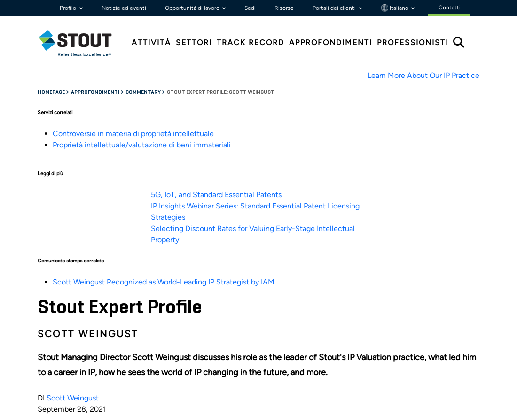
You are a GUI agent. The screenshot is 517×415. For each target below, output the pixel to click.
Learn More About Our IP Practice (423, 75)
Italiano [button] (395, 8)
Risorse (284, 8)
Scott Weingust (73, 397)
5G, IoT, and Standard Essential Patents (216, 194)
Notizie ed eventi (124, 8)
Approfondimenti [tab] (330, 42)
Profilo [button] (69, 8)
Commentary (143, 92)
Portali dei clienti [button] (335, 8)
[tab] (82, 43)
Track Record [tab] (250, 42)
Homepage (52, 92)
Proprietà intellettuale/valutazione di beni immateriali (142, 144)
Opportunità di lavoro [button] (193, 8)
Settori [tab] (194, 42)
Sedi (250, 8)
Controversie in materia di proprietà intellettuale (133, 133)
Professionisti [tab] (412, 42)
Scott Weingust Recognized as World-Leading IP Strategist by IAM (163, 281)
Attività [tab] (151, 42)
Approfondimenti (95, 92)
